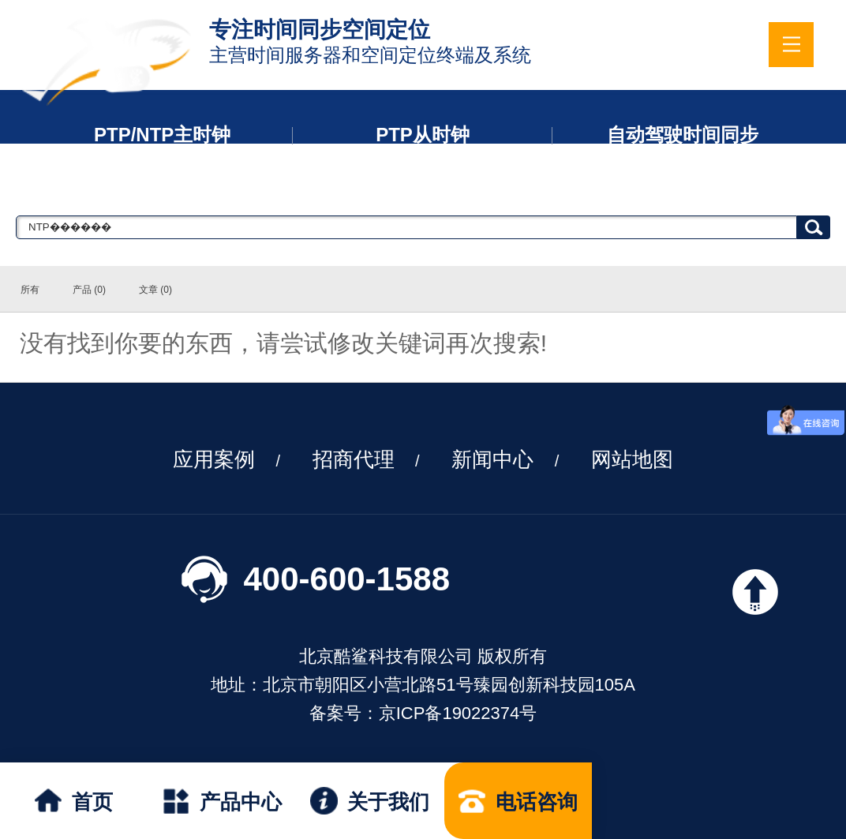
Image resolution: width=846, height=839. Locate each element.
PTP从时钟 (423, 134)
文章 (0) (155, 289)
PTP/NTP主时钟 (162, 134)
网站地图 (632, 459)
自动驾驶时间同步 (682, 134)
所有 (30, 289)
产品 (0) (89, 289)
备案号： (344, 713)
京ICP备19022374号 (458, 713)
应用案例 (214, 459)
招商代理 (354, 459)
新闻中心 (492, 459)
